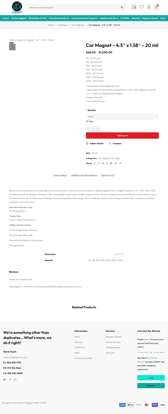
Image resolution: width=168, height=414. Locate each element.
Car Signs (62, 25)
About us (78, 342)
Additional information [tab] (84, 175)
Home (6, 18)
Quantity (92, 110)
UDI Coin (110, 352)
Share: (89, 163)
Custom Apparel (18, 18)
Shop (162, 18)
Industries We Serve (109, 18)
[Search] (122, 7)
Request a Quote (150, 18)
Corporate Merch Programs (84, 18)
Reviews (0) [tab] (107, 175)
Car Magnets (78, 25)
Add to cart (122, 135)
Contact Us (79, 347)
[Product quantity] (93, 129)
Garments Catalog (83, 358)
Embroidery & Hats (37, 18)
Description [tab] (60, 175)
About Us (136, 18)
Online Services (113, 342)
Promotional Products (59, 18)
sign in (147, 339)
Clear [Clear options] (91, 121)
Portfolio (125, 18)
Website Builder (113, 347)
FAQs (76, 352)
